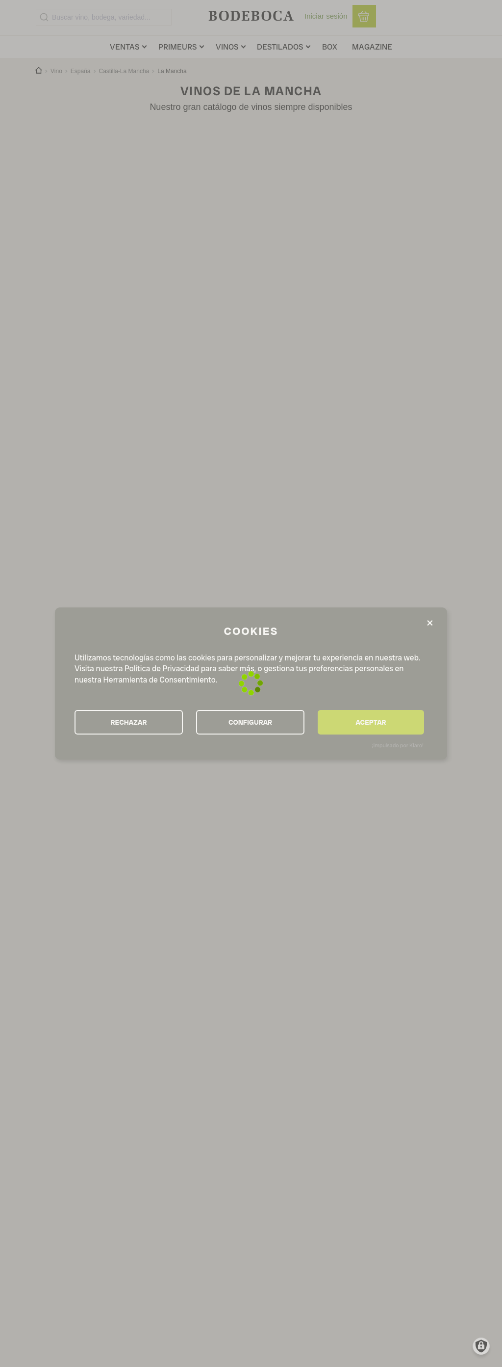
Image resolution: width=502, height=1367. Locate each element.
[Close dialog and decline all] (430, 623)
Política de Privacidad (162, 668)
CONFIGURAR (250, 722)
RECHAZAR (129, 722)
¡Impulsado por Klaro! (398, 745)
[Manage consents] (481, 1346)
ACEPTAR (370, 722)
